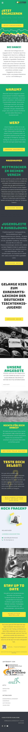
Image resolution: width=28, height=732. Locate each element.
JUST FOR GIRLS (6, 703)
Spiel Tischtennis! (17, 647)
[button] (12, 25)
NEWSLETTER (6, 688)
